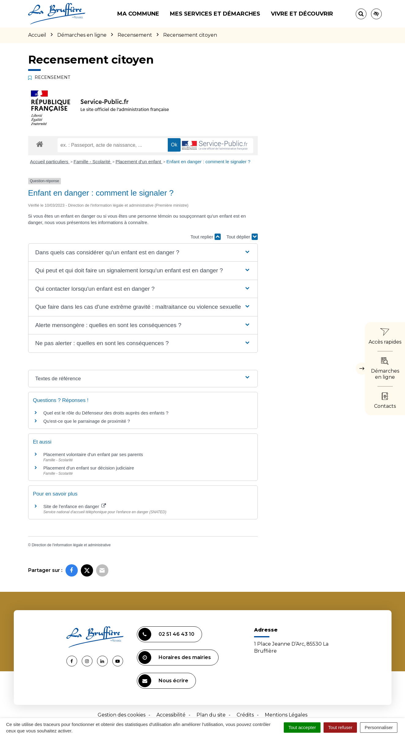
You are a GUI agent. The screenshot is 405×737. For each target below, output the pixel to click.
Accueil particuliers (49, 161)
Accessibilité (171, 715)
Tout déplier (242, 237)
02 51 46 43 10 (166, 634)
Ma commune (138, 13)
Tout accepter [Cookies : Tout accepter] (302, 727)
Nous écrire (163, 680)
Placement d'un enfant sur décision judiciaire (88, 467)
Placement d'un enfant (138, 161)
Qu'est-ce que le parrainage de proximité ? (86, 421)
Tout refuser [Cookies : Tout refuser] (340, 727)
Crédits (245, 715)
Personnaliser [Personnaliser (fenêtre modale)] (379, 727)
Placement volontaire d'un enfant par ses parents (93, 454)
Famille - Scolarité (92, 161)
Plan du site (211, 715)
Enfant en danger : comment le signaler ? (208, 161)
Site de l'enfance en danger (74, 506)
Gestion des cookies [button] (121, 715)
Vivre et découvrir (302, 13)
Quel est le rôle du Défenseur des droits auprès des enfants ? (106, 412)
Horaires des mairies (174, 657)
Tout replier (205, 237)
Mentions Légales (286, 715)
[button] (143, 253)
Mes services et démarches (215, 13)
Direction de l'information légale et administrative (71, 545)
